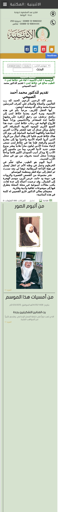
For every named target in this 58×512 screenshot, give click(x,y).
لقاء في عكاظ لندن (17, 80)
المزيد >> (8, 290)
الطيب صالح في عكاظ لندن (40, 83)
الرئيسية (49, 80)
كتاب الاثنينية (35, 80)
